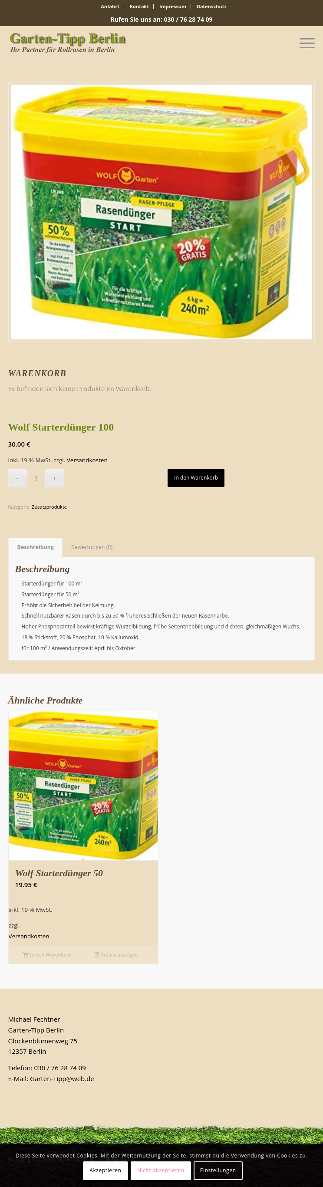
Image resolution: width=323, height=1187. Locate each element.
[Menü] (303, 43)
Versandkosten (87, 460)
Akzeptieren (105, 1170)
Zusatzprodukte (49, 506)
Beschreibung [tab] (35, 547)
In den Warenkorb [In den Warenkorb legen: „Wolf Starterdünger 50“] (47, 954)
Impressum (172, 6)
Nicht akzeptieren (161, 1170)
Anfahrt (110, 6)
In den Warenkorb (196, 477)
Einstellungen (218, 1170)
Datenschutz (212, 6)
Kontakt (139, 6)
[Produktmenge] (36, 478)
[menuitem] (110, 6)
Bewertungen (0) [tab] (91, 547)
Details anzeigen (116, 954)
